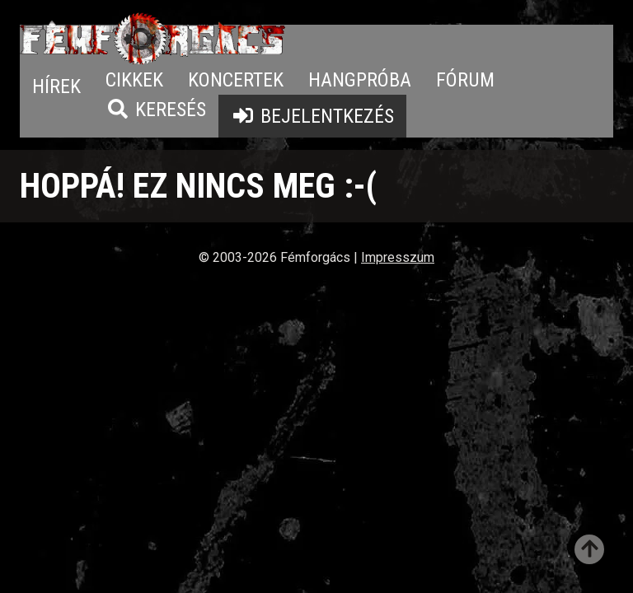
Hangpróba (359, 79)
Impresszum (397, 257)
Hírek (56, 86)
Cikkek (134, 79)
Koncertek (236, 79)
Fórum (465, 79)
